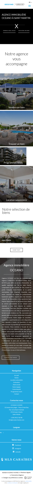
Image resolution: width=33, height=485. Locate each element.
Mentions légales (25, 472)
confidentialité (28, 481)
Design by (27, 477)
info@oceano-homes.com (16, 420)
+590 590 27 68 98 (16, 417)
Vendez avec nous (9, 30)
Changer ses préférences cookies (13, 477)
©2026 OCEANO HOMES (10, 472)
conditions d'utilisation (12, 482)
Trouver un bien (23, 30)
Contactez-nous (10, 357)
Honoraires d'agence (17, 475)
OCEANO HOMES (16, 405)
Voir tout (16, 250)
